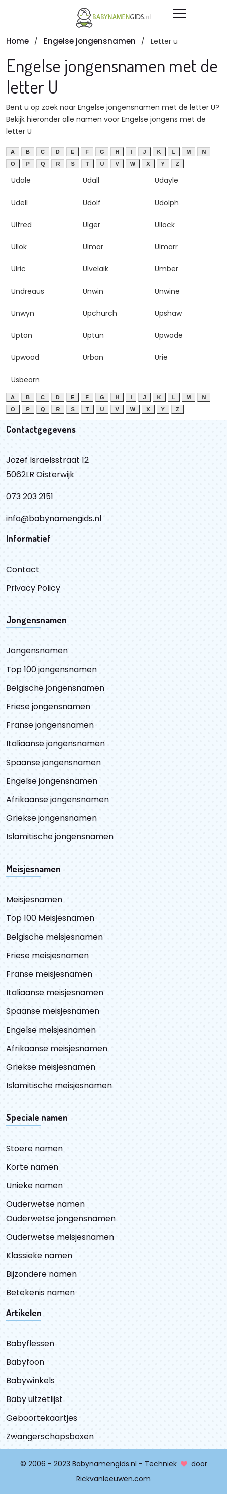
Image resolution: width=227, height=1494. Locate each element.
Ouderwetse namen (45, 1204)
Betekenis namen (40, 1292)
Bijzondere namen (41, 1274)
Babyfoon (25, 1362)
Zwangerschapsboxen (50, 1436)
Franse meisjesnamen (49, 974)
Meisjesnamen (34, 899)
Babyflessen (30, 1343)
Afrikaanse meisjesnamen (56, 1048)
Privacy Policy (33, 588)
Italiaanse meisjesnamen (54, 992)
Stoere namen (34, 1148)
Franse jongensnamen (50, 725)
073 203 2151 (29, 496)
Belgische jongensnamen (55, 688)
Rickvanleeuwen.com (113, 1479)
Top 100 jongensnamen (51, 669)
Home (17, 41)
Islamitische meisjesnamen (59, 1085)
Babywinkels (30, 1380)
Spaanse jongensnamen (53, 762)
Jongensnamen (37, 651)
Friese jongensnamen (48, 706)
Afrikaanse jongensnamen (57, 799)
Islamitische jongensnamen (59, 837)
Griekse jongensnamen (51, 818)
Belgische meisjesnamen (54, 937)
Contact (22, 569)
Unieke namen (34, 1185)
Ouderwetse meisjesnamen (60, 1237)
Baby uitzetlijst (34, 1399)
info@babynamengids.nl (53, 518)
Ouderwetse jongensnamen (61, 1218)
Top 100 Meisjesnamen (50, 918)
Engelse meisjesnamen (51, 1030)
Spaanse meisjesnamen (52, 1011)
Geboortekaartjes (41, 1418)
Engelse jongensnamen (90, 41)
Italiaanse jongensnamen (55, 744)
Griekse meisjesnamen (50, 1067)
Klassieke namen (39, 1255)
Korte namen (32, 1167)
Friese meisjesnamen (47, 955)
